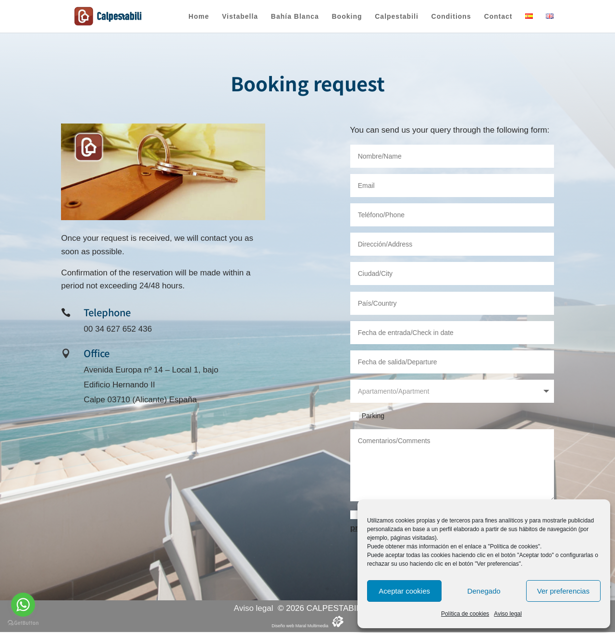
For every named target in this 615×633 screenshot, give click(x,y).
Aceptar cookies (404, 591)
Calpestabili (396, 16)
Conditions (451, 16)
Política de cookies (465, 613)
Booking (347, 16)
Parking (367, 416)
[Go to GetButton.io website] (23, 623)
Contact (498, 16)
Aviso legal (508, 613)
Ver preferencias (563, 591)
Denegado (483, 591)
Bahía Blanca (295, 16)
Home (198, 16)
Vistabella (240, 16)
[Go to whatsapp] (23, 605)
